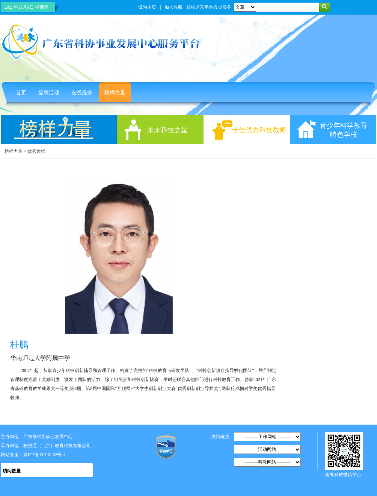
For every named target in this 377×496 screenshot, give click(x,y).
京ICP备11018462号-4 (44, 454)
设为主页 (147, 7)
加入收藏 (173, 7)
